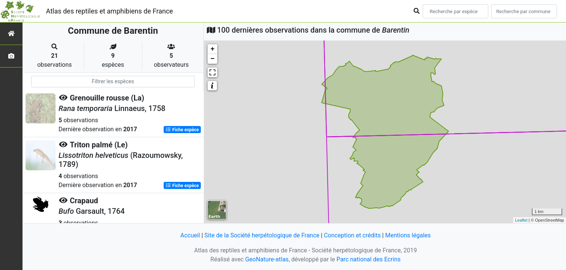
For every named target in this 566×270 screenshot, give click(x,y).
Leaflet (521, 220)
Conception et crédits (352, 235)
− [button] (213, 58)
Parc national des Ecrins (368, 259)
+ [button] (213, 49)
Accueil (190, 235)
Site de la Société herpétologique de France (262, 235)
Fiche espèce (182, 129)
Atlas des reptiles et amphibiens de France (109, 11)
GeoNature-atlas (267, 259)
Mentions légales (408, 235)
